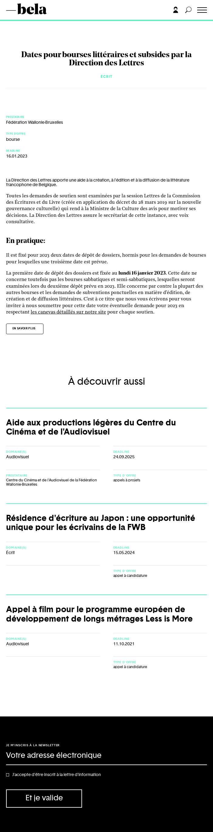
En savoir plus (24, 328)
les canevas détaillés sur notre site (68, 312)
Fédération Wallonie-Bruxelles (34, 122)
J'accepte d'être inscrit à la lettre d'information (56, 775)
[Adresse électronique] (106, 756)
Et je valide (44, 798)
